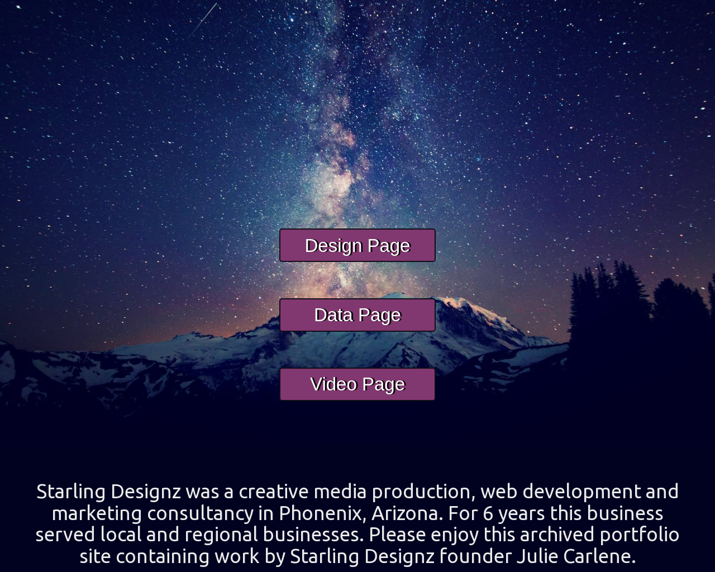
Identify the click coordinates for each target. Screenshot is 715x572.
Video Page (357, 398)
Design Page (358, 259)
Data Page (357, 328)
